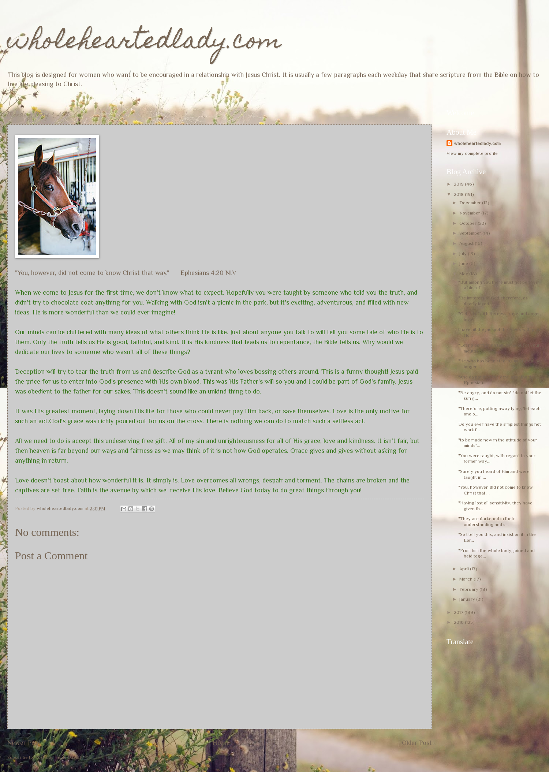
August (467, 243)
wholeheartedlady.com (144, 42)
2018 (459, 194)
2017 (459, 612)
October (468, 223)
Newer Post (24, 742)
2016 (459, 622)
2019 (459, 184)
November (470, 213)
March (466, 579)
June (464, 263)
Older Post (417, 742)
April (464, 568)
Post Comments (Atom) (58, 757)
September (470, 233)
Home (221, 742)
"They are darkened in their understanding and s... (486, 521)
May (464, 273)
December (470, 202)
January (467, 599)
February (469, 589)
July (463, 253)
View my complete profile (472, 153)
